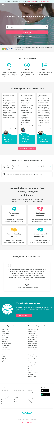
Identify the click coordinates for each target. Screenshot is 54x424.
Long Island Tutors (32, 337)
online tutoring (32, 1)
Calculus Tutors (5, 347)
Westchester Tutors (33, 359)
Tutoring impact (32, 402)
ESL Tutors (4, 355)
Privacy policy (33, 419)
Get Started (27, 32)
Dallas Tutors (31, 374)
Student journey (5, 394)
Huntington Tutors (32, 341)
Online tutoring (5, 396)
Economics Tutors (6, 343)
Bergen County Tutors (33, 357)
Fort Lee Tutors (32, 353)
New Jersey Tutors (32, 347)
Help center (17, 399)
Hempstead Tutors (32, 343)
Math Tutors (5, 329)
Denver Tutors (31, 368)
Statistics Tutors (6, 349)
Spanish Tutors (5, 341)
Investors (30, 396)
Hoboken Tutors (32, 351)
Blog (29, 400)
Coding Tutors (5, 337)
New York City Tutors (33, 329)
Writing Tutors (5, 353)
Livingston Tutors (32, 355)
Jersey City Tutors (32, 349)
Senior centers (5, 404)
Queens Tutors (31, 333)
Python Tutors (5, 361)
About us (30, 390)
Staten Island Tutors (33, 335)
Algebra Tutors (5, 345)
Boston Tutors (31, 361)
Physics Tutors (5, 335)
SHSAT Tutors (5, 359)
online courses (45, 1)
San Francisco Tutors (33, 363)
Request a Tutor (47, 5)
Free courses (4, 390)
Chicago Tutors (32, 366)
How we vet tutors (19, 392)
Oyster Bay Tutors (32, 345)
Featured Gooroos (19, 390)
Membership (4, 392)
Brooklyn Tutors (32, 331)
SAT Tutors (4, 339)
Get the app (4, 402)
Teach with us (17, 394)
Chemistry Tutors (6, 333)
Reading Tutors (5, 351)
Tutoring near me (5, 400)
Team (29, 394)
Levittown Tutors (32, 339)
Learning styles (5, 398)
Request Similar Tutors (27, 148)
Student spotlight (32, 392)
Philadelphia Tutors (33, 372)
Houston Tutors (32, 376)
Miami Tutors (31, 370)
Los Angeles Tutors (33, 364)
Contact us (17, 401)
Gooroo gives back (32, 398)
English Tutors (5, 331)
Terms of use (26, 419)
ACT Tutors (4, 357)
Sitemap (20, 419)
